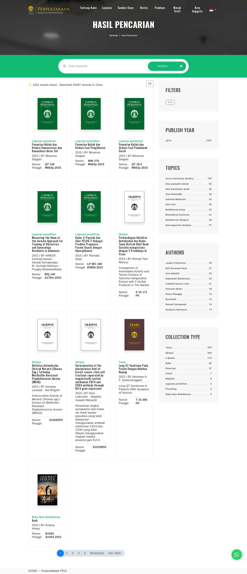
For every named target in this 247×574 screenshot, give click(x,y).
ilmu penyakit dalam (177, 184)
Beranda (114, 35)
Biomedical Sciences (178, 214)
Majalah (170, 378)
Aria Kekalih (173, 273)
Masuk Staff (177, 9)
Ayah (35, 520)
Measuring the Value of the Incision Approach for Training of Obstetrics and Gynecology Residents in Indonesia (47, 244)
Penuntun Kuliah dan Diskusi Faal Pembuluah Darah (133, 147)
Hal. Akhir (114, 553)
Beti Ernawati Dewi (176, 268)
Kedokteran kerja (175, 209)
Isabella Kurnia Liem (177, 283)
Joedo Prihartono (176, 263)
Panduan (160, 8)
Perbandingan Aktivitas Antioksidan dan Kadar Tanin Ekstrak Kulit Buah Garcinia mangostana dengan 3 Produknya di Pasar (134, 246)
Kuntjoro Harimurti (176, 309)
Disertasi (171, 368)
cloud (169, 373)
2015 (169, 140)
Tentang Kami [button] (88, 8)
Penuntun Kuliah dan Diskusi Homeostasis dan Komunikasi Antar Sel (47, 147)
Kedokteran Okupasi (177, 220)
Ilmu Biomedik (174, 194)
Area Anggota (197, 9)
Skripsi (170, 353)
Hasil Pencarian (129, 35)
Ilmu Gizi (171, 204)
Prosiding (171, 389)
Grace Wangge (174, 294)
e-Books (170, 358)
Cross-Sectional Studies (180, 178)
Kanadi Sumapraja (176, 304)
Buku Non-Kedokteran (178, 394)
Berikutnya (97, 553)
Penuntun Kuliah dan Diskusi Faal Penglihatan (90, 146)
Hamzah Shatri (174, 289)
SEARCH (162, 68)
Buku (168, 363)
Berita (144, 8)
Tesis (169, 347)
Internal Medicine (176, 199)
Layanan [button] (107, 8)
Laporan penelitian (176, 383)
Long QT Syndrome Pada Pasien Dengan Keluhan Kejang (133, 368)
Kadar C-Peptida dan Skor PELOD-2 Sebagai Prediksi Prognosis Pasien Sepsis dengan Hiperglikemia (89, 244)
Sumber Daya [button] (126, 8)
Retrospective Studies (178, 225)
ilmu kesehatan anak (177, 189)
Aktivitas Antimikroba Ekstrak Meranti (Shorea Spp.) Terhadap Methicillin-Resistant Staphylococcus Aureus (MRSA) (47, 373)
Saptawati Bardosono (178, 278)
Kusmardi (171, 299)
